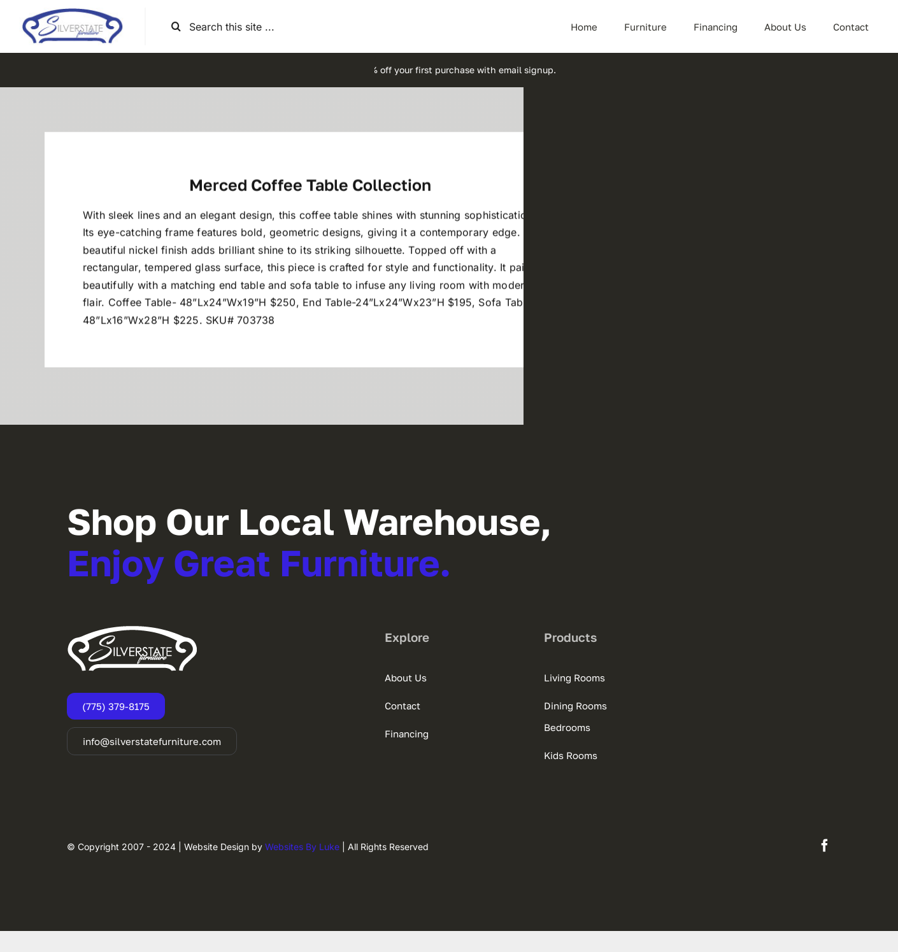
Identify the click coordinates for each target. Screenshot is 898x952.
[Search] (176, 26)
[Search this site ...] (235, 26)
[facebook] (824, 866)
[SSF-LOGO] (72, 12)
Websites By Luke (302, 867)
